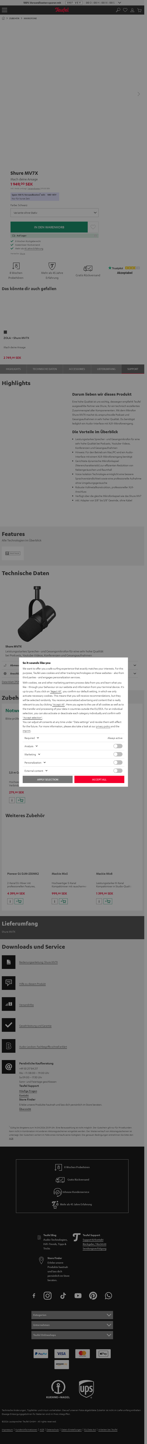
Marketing (30, 754)
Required (29, 737)
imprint (27, 730)
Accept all (99, 779)
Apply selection (47, 779)
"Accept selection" (33, 717)
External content (33, 770)
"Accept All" (58, 704)
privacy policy (103, 726)
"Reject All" (56, 691)
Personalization (32, 762)
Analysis (28, 746)
